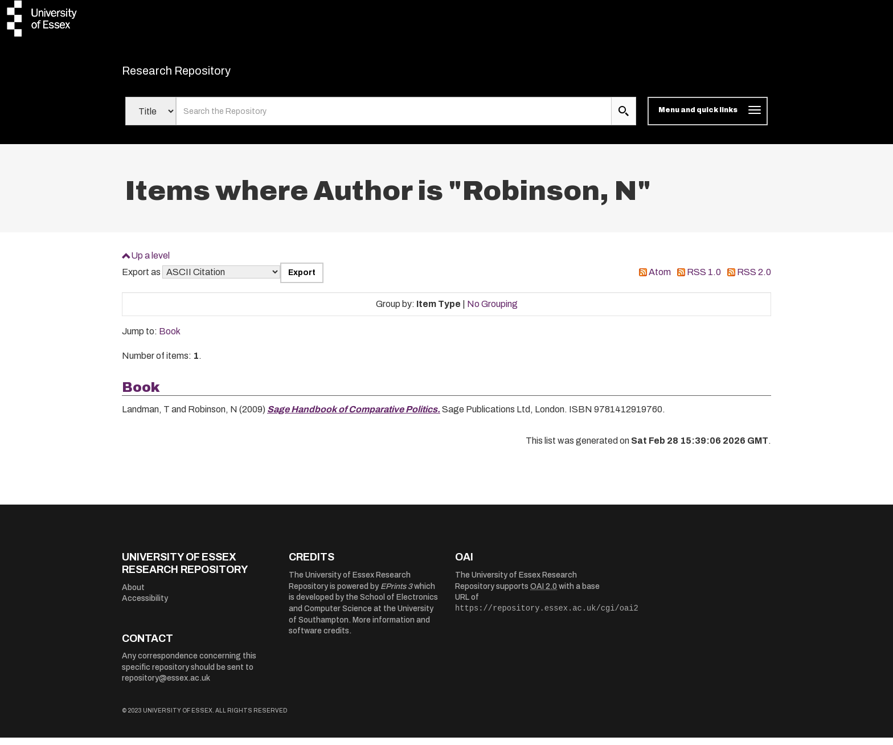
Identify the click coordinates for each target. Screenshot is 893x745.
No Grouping (492, 311)
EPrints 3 (396, 593)
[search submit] (623, 118)
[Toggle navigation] (708, 118)
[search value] (394, 118)
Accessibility (145, 605)
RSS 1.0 (704, 279)
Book (170, 338)
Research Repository (202, 74)
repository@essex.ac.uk (166, 685)
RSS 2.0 (754, 279)
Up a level (150, 262)
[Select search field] (150, 118)
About (133, 594)
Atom (660, 279)
